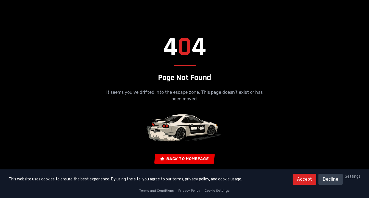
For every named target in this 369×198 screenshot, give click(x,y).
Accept (304, 179)
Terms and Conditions (156, 191)
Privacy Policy (189, 191)
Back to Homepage (184, 158)
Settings (352, 176)
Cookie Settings (217, 191)
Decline (330, 179)
